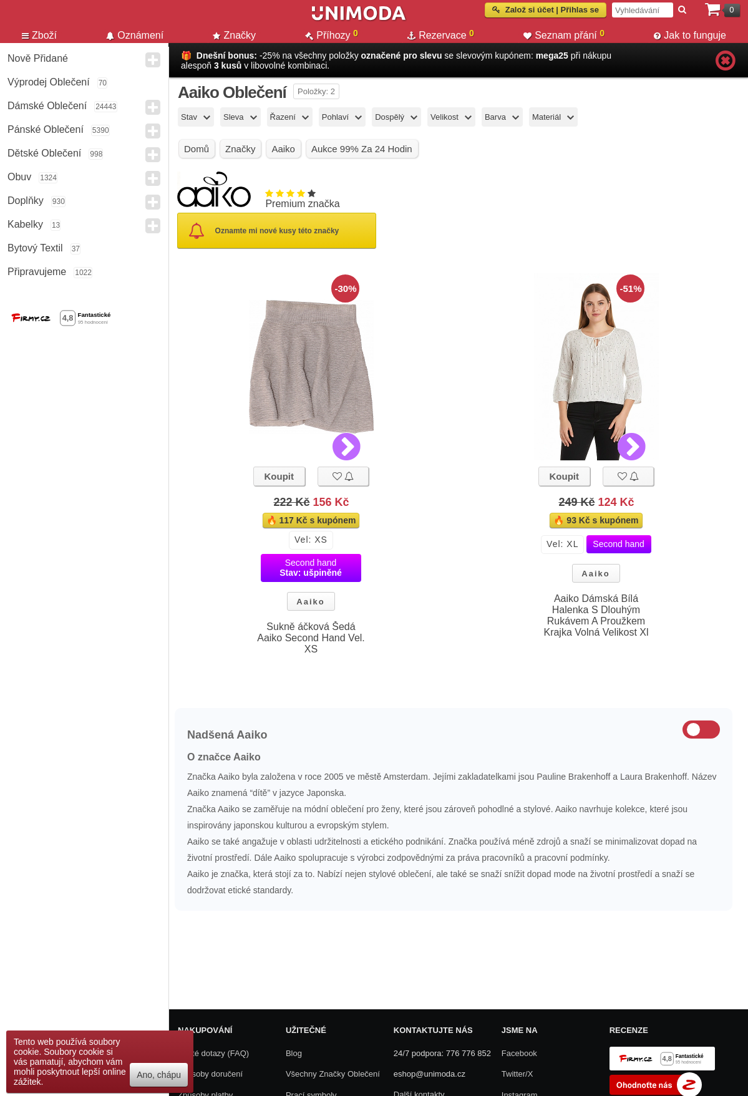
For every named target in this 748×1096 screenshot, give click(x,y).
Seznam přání (564, 35)
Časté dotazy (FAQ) (213, 1053)
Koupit (278, 476)
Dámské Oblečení (47, 105)
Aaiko (310, 601)
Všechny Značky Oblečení (333, 1074)
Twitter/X (517, 1074)
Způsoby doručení (210, 1074)
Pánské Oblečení (45, 129)
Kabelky (25, 224)
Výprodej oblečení (48, 82)
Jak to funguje (690, 35)
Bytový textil (35, 248)
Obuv (19, 177)
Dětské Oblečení (44, 153)
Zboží (39, 35)
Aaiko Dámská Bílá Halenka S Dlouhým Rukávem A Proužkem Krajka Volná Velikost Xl (595, 615)
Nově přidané (37, 58)
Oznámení (134, 35)
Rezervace (440, 35)
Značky (234, 35)
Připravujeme (36, 271)
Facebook (519, 1053)
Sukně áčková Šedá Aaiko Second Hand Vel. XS (311, 637)
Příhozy (331, 35)
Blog (294, 1053)
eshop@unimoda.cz (429, 1074)
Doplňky (25, 200)
